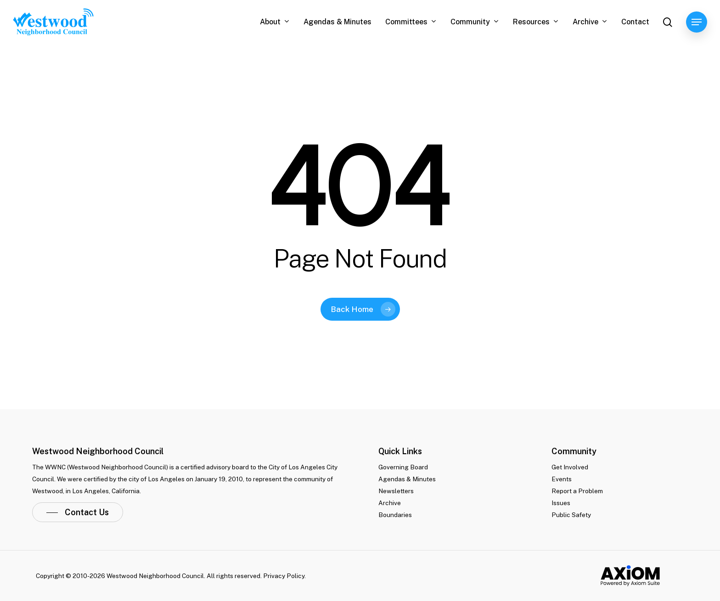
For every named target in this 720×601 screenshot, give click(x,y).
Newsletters (396, 491)
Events (561, 479)
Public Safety (571, 514)
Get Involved (569, 467)
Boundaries (395, 514)
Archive (389, 502)
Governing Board (403, 467)
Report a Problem (577, 491)
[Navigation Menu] (696, 22)
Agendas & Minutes (407, 479)
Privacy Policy (283, 575)
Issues (560, 502)
